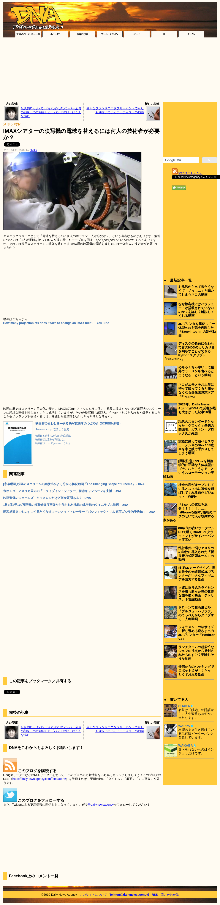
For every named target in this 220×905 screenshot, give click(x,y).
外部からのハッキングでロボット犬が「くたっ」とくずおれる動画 (196, 670)
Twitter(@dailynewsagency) (129, 894)
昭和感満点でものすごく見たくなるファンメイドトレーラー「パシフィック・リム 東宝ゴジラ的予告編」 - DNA (79, 511)
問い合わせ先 (170, 894)
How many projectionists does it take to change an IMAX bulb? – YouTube (56, 323)
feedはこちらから (191, 173)
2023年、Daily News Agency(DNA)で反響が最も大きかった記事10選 (197, 408)
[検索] (180, 160)
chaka (33, 150)
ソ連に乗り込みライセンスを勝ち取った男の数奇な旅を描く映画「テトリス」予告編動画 (196, 593)
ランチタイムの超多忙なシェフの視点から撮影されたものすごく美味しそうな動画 (196, 652)
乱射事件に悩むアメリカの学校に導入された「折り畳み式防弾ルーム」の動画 (196, 553)
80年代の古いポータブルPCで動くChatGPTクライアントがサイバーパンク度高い (196, 534)
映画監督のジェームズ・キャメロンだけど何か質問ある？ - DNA (47, 498)
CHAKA (184, 706)
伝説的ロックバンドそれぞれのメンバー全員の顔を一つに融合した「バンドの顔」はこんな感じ (51, 112)
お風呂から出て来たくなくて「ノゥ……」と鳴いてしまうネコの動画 (196, 290)
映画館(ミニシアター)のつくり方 (52, 443)
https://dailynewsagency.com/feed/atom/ (39, 779)
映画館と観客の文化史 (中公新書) (53, 435)
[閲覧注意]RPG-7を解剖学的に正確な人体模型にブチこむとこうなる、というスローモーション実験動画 (188, 468)
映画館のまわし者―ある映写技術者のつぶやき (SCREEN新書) (77, 423)
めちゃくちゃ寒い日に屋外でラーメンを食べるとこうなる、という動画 (196, 371)
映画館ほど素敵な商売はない (50, 439)
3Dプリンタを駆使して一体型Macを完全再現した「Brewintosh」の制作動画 (197, 329)
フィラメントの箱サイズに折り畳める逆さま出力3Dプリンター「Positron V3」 (196, 632)
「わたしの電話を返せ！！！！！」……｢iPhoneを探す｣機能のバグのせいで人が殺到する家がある (189, 512)
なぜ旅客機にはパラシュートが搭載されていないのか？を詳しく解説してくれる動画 (196, 310)
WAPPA (184, 726)
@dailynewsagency (101, 804)
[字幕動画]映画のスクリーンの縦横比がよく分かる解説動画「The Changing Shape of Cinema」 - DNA (74, 484)
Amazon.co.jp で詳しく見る (52, 429)
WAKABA (185, 745)
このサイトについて (93, 894)
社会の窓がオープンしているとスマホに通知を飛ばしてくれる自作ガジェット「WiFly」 (196, 490)
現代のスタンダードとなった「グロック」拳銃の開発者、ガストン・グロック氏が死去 (196, 427)
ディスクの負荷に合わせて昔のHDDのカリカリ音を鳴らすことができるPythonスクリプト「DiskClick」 (189, 351)
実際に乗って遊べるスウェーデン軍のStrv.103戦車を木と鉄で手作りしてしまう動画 (196, 447)
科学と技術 (12, 125)
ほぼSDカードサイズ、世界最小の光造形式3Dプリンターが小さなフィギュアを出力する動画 (196, 573)
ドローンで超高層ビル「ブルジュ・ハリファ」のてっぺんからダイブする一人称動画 (196, 613)
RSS (155, 894)
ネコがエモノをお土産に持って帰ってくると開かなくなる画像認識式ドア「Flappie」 (196, 390)
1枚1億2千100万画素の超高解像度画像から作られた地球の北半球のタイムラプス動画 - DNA (65, 505)
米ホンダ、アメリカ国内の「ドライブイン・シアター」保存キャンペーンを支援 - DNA (62, 491)
